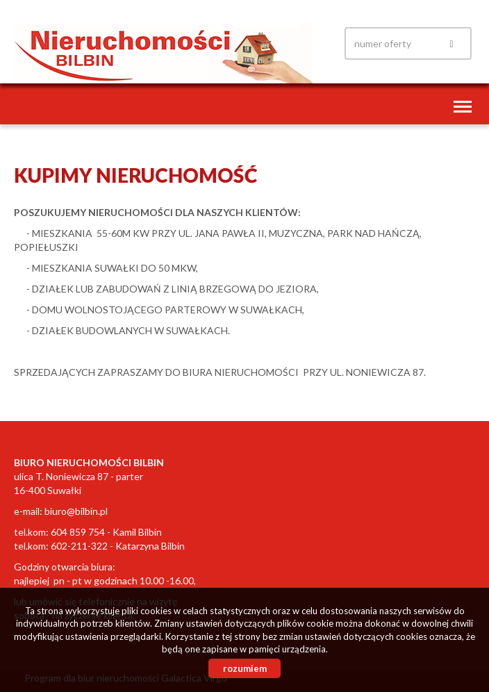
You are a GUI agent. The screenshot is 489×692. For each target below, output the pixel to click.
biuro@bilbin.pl (76, 511)
